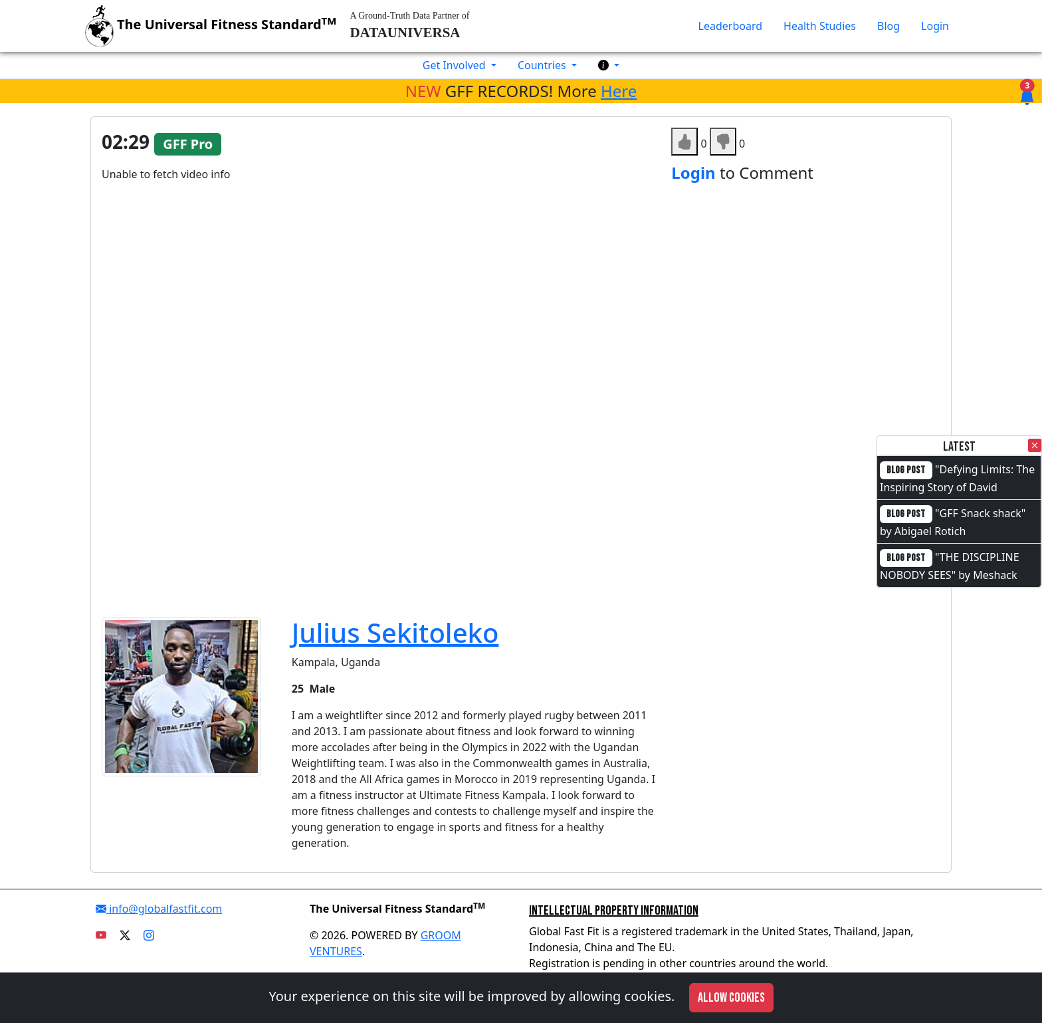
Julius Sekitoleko (395, 632)
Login (935, 26)
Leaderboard (730, 26)
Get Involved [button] (455, 65)
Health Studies (819, 26)
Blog (888, 26)
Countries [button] (543, 65)
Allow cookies (731, 998)
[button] (608, 65)
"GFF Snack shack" (980, 513)
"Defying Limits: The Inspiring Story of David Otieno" (957, 486)
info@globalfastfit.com (159, 908)
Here (619, 91)
